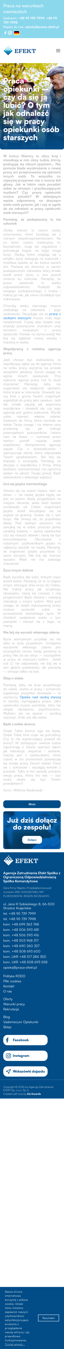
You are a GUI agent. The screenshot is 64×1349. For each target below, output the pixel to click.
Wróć (32, 804)
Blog (6, 1017)
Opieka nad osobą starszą (40, 697)
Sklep (7, 1027)
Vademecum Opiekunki (20, 1022)
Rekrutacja (11, 1009)
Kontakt (8, 986)
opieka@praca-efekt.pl (42, 27)
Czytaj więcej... (15, 1344)
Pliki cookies (12, 981)
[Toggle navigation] (58, 50)
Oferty (7, 999)
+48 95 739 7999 (31, 18)
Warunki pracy (14, 1004)
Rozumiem (48, 1318)
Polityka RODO (14, 976)
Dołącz (32, 839)
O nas (7, 991)
